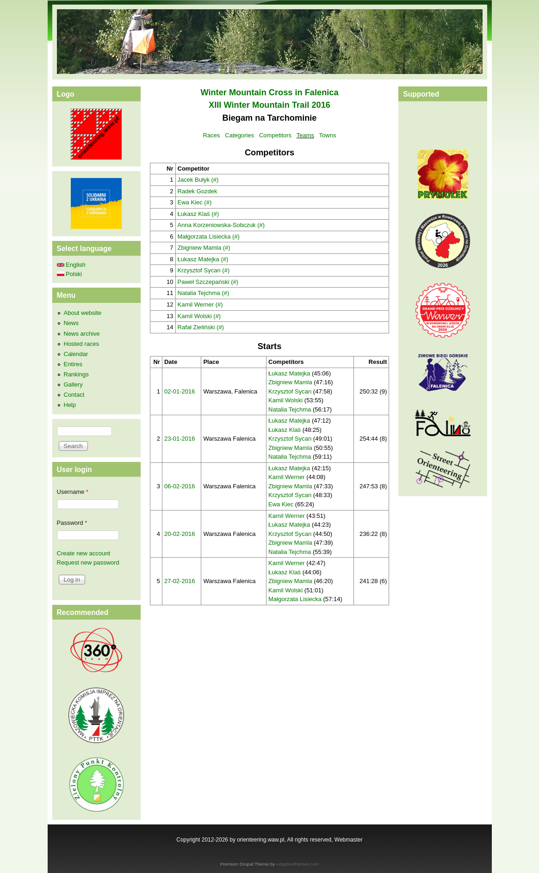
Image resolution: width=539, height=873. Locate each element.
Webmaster (349, 839)
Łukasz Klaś (284, 429)
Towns (327, 135)
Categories (239, 135)
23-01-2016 (179, 438)
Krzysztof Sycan (289, 391)
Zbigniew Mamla (290, 382)
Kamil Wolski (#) (199, 316)
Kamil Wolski (285, 400)
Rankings (76, 374)
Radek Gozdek (197, 191)
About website (83, 312)
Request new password (88, 562)
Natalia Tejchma (289, 409)
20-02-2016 (179, 533)
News (71, 323)
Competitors (275, 135)
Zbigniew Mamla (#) (204, 247)
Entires (73, 364)
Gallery (73, 384)
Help (70, 404)
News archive (82, 333)
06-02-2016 (179, 486)
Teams (305, 135)
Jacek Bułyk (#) (198, 179)
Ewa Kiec (280, 504)
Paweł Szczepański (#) (208, 281)
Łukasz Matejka (289, 373)
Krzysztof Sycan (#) (204, 270)
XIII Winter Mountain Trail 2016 (269, 105)
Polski (69, 274)
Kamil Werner (286, 476)
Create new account (84, 553)
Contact (74, 394)
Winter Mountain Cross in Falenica (269, 92)
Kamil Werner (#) (200, 304)
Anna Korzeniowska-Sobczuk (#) (221, 224)
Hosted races (81, 343)
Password (72, 522)
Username (73, 491)
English (71, 264)
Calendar (76, 353)
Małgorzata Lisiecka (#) (209, 236)
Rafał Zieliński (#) (201, 327)
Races (211, 135)
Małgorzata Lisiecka (295, 599)
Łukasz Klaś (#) (198, 213)
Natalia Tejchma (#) (203, 292)
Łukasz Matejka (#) (203, 259)
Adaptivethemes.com (297, 864)
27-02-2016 (179, 581)
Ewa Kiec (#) (195, 202)
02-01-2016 (179, 391)
